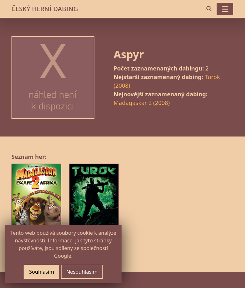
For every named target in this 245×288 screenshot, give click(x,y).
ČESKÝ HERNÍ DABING (44, 8)
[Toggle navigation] (225, 9)
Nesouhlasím (82, 271)
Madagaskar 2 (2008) (142, 103)
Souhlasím (41, 271)
